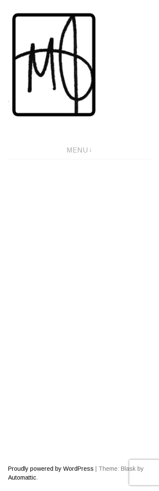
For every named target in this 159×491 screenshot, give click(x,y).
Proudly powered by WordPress (51, 468)
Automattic (22, 477)
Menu (77, 150)
